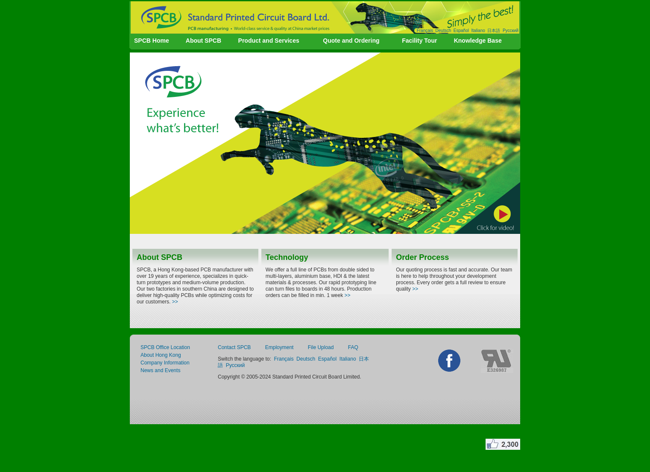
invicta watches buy (355, 444)
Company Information (165, 363)
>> (175, 302)
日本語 (493, 30)
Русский (510, 30)
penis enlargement (297, 444)
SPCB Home (151, 40)
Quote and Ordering (351, 40)
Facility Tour (419, 40)
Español (461, 30)
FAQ (353, 347)
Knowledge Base (478, 40)
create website (211, 444)
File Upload (321, 347)
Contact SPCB (234, 347)
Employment (279, 347)
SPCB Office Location (165, 347)
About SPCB (203, 40)
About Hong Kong (161, 355)
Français (425, 30)
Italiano (478, 30)
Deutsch (443, 30)
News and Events (160, 370)
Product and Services (268, 40)
